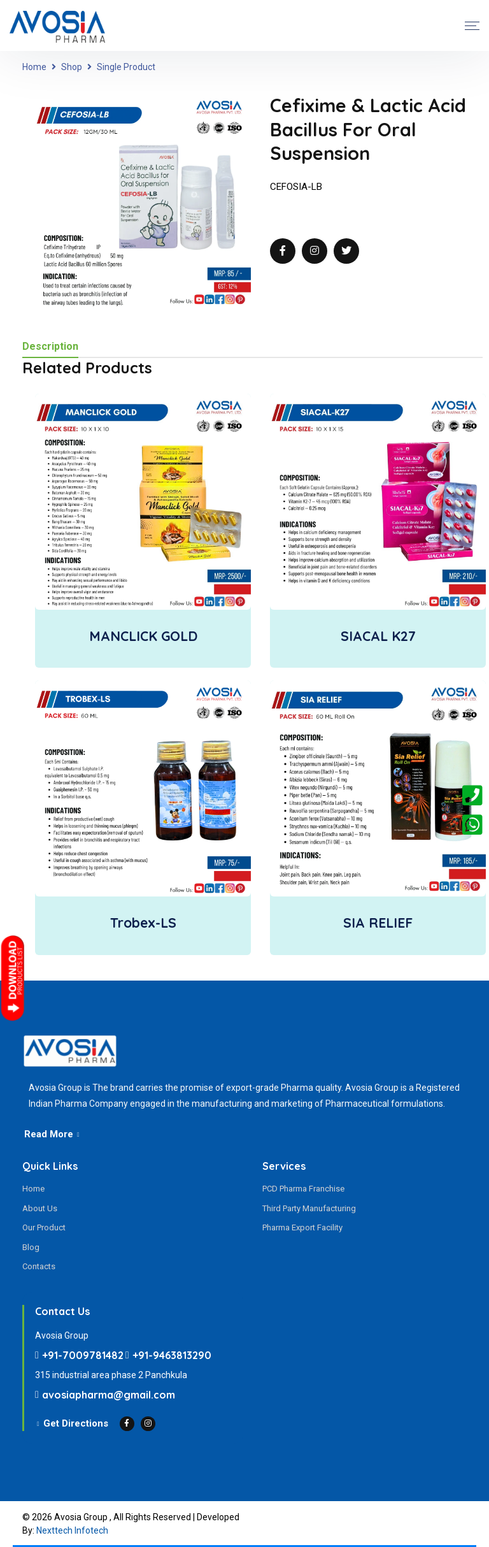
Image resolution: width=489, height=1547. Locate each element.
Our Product (44, 1227)
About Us (39, 1208)
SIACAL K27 (378, 636)
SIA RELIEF (378, 922)
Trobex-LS (143, 922)
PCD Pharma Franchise (303, 1188)
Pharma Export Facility (302, 1227)
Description (50, 347)
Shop (71, 67)
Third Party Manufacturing (309, 1208)
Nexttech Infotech (72, 1530)
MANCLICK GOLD (143, 636)
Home (34, 67)
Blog (30, 1247)
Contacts (38, 1266)
